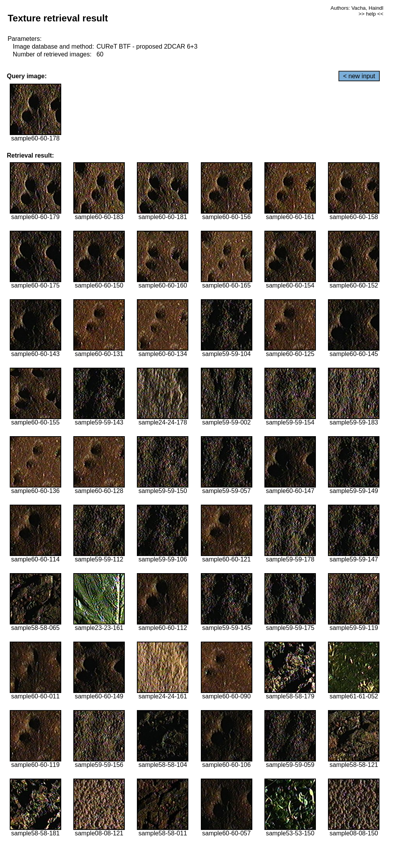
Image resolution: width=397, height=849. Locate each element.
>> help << (370, 14)
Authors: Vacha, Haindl (357, 8)
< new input (359, 76)
